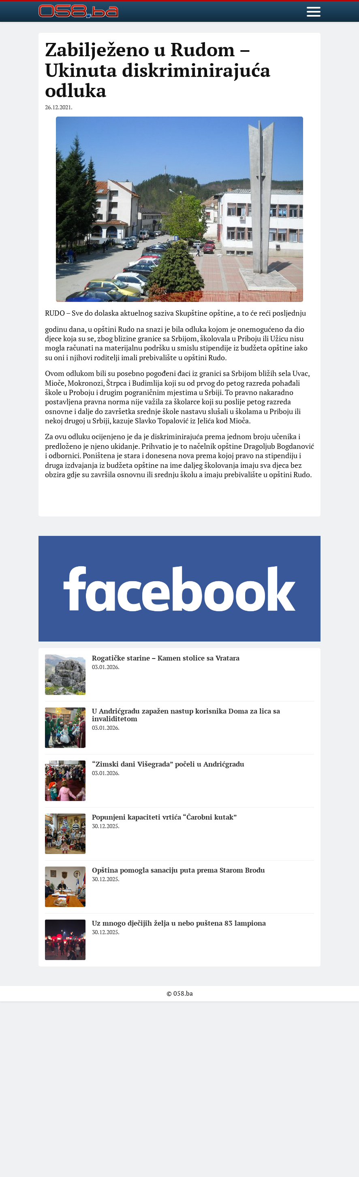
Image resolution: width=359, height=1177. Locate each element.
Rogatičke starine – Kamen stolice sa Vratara (165, 658)
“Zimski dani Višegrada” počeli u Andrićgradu (168, 764)
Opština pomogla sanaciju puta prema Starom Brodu (178, 870)
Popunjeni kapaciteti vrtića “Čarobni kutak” (164, 817)
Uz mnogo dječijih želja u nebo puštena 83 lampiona (179, 923)
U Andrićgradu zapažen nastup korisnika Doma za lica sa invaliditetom (186, 714)
